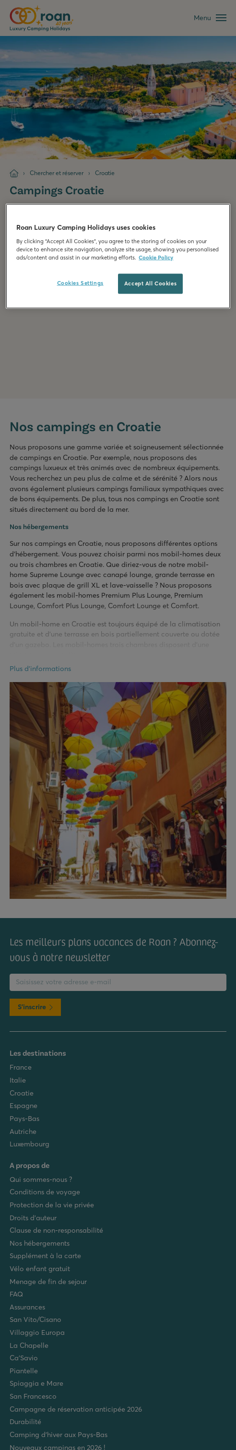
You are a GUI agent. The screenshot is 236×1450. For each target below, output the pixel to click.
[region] (118, 256)
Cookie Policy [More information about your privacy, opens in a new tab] (156, 257)
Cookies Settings (80, 283)
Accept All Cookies (150, 283)
